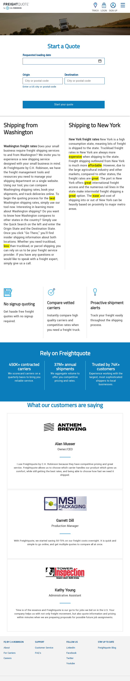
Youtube (70, 663)
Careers (8, 658)
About (7, 647)
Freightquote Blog (107, 647)
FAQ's (38, 653)
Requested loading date (37, 55)
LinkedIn (70, 647)
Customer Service (44, 647)
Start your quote (63, 104)
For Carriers (10, 653)
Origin (26, 75)
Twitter (69, 658)
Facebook (71, 653)
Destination (71, 75)
